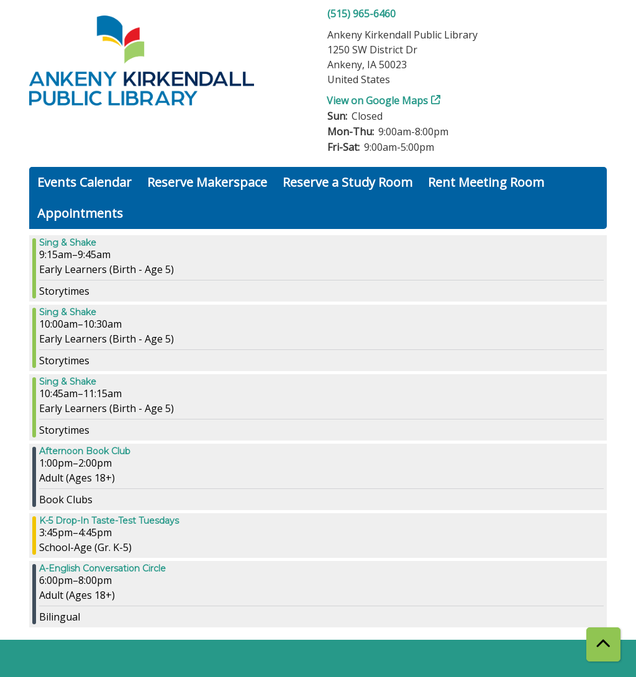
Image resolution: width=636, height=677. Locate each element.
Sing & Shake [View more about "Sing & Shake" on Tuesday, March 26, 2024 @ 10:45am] (67, 381)
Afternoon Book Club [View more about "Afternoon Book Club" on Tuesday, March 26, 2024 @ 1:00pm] (84, 451)
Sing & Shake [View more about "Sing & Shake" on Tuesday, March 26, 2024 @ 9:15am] (67, 242)
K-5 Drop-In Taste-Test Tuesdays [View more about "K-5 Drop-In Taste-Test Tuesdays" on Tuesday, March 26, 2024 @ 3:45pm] (109, 520)
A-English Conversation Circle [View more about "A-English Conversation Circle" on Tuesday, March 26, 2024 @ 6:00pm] (102, 568)
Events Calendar (84, 182)
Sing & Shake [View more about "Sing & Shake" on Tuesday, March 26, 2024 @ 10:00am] (67, 312)
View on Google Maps (377, 100)
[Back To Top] (603, 644)
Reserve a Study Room (347, 182)
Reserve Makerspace (207, 182)
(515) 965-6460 (361, 13)
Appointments (80, 213)
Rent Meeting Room (486, 182)
